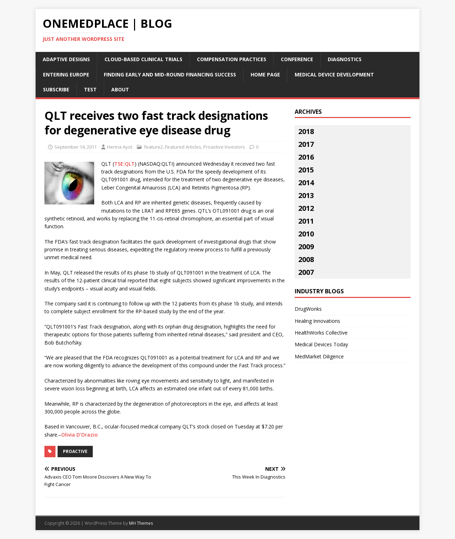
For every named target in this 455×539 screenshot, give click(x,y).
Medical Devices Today (321, 344)
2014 (306, 182)
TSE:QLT (124, 163)
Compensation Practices (231, 59)
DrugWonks (308, 308)
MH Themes (141, 523)
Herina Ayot (119, 147)
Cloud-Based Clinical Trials (143, 59)
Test (90, 89)
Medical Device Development (334, 74)
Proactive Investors (224, 147)
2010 (306, 234)
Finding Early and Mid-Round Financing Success (170, 74)
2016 (306, 157)
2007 (306, 272)
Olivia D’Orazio (79, 434)
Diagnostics (345, 59)
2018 (306, 131)
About (120, 89)
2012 (306, 208)
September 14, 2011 (75, 147)
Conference (297, 59)
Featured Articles (183, 147)
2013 (306, 195)
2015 (306, 170)
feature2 (153, 147)
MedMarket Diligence (319, 356)
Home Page (265, 74)
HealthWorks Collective (321, 332)
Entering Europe (66, 74)
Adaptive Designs (66, 59)
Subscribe (56, 89)
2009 (306, 246)
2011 (306, 221)
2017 (306, 144)
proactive (75, 451)
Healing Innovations (317, 320)
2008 (306, 259)
